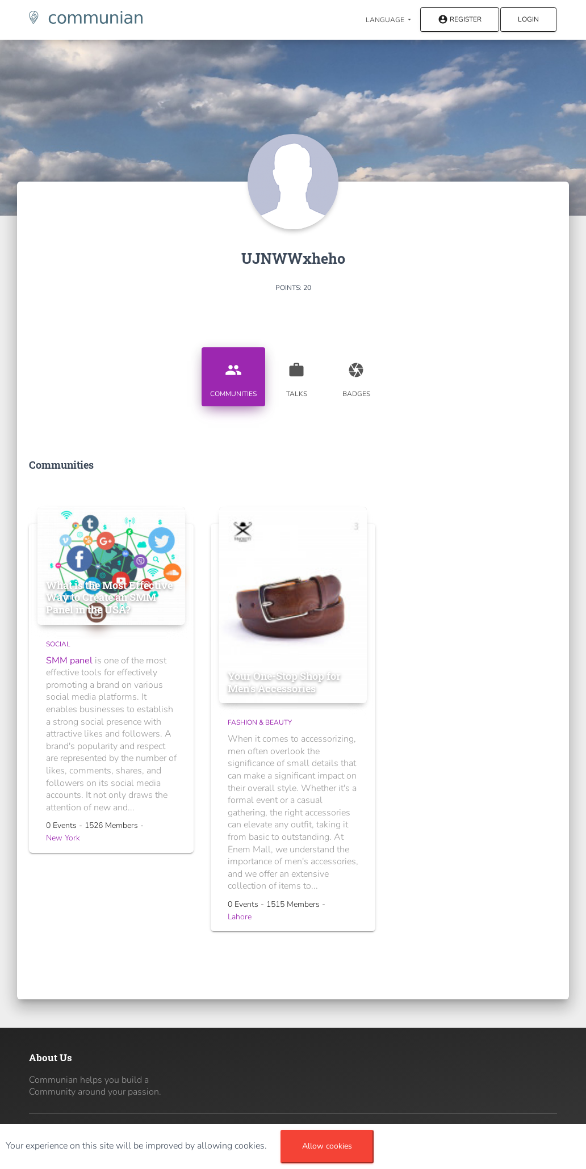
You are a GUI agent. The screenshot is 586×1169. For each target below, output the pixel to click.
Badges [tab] (356, 375)
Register (460, 20)
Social (58, 644)
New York (63, 837)
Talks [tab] (296, 375)
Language (386, 19)
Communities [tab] (233, 375)
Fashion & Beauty (260, 722)
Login (528, 19)
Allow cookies (327, 1146)
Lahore (240, 916)
